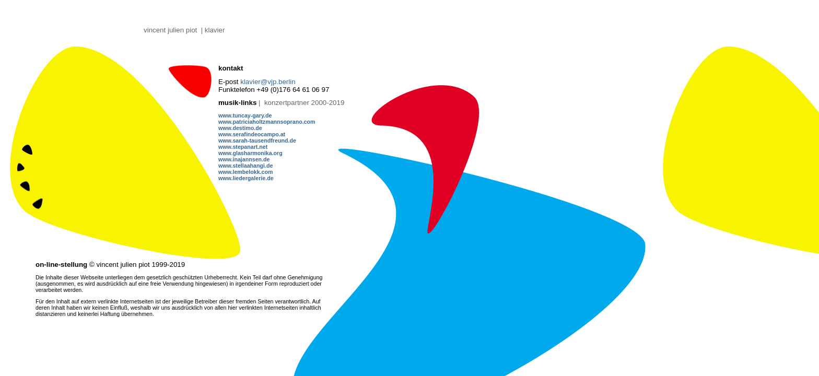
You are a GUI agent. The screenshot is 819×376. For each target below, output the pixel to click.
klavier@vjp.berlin (267, 82)
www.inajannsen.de (244, 159)
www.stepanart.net (242, 147)
